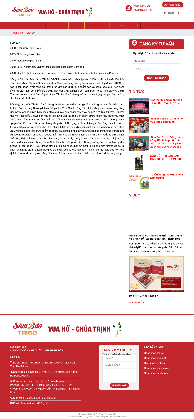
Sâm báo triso (96, 25)
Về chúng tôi (55, 25)
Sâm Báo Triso (137, 302)
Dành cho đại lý (152, 25)
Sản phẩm (77, 25)
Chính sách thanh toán (156, 373)
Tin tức (131, 25)
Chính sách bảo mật (155, 358)
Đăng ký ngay (156, 77)
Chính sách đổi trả (154, 353)
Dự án (115, 25)
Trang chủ (36, 25)
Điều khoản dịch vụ (154, 363)
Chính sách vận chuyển (156, 368)
